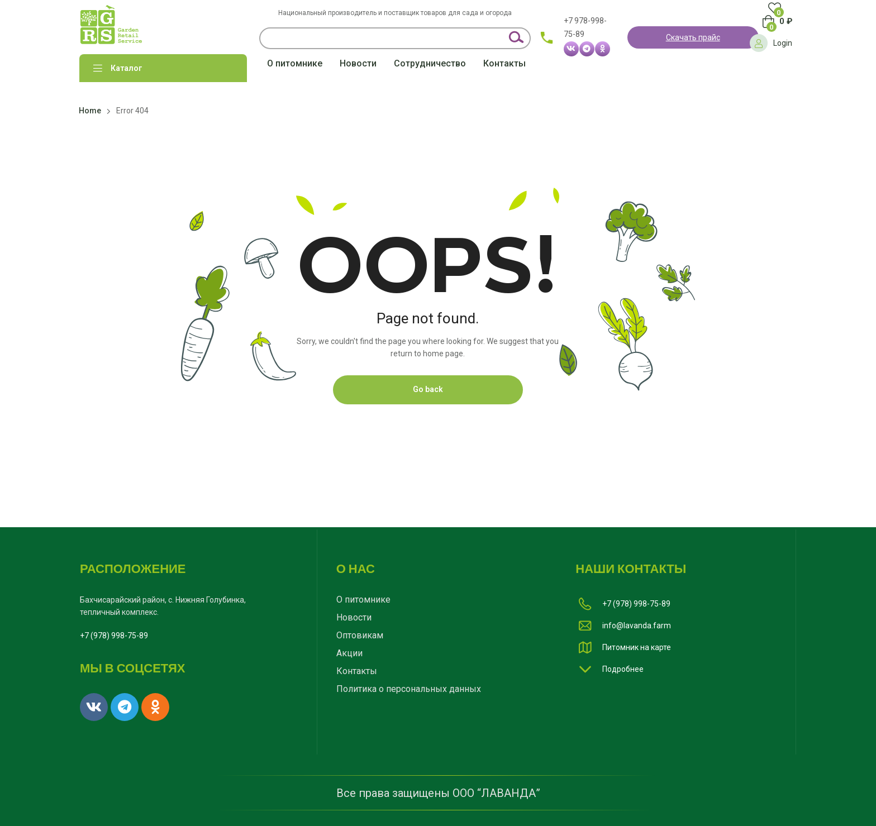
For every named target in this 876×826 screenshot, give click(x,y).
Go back (428, 389)
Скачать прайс (693, 37)
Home (90, 110)
